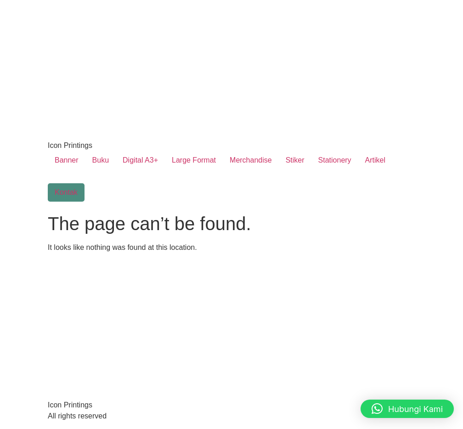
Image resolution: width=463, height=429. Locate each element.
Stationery (334, 160)
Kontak (66, 192)
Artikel (375, 160)
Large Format (194, 160)
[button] (407, 409)
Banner (67, 160)
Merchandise (251, 160)
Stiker (295, 160)
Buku (100, 160)
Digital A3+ (140, 160)
